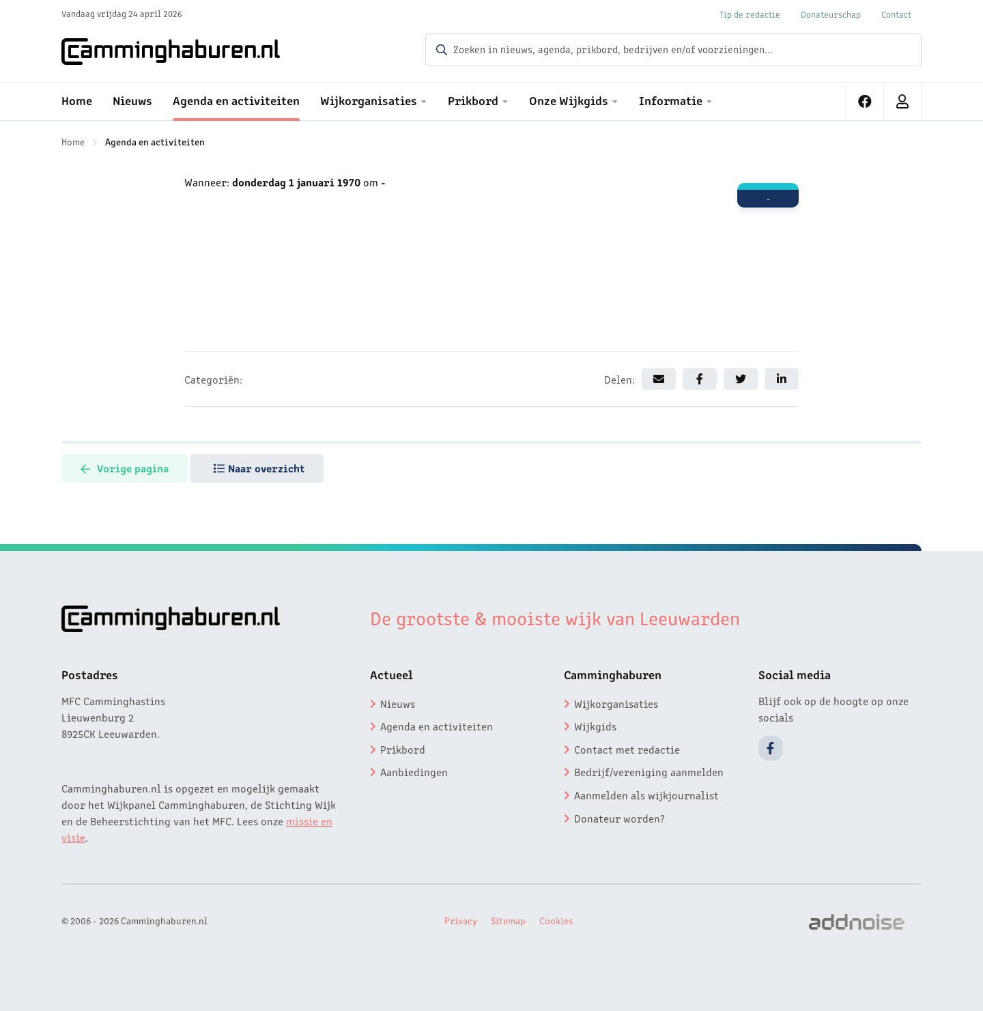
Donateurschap (831, 14)
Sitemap (508, 920)
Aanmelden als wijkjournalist (646, 794)
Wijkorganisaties (616, 703)
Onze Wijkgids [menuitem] (568, 100)
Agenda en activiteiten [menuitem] (236, 100)
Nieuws (397, 703)
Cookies (556, 920)
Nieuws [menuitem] (132, 100)
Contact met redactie (627, 749)
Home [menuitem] (76, 100)
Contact (896, 14)
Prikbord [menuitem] (473, 100)
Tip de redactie (750, 14)
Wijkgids (595, 725)
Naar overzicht (262, 467)
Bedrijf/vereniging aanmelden (649, 771)
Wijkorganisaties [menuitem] (368, 100)
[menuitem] (865, 101)
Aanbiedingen (414, 771)
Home (73, 141)
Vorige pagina (126, 467)
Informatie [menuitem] (670, 100)
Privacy (460, 920)
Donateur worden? (619, 818)
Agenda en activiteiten (155, 141)
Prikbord (402, 749)
